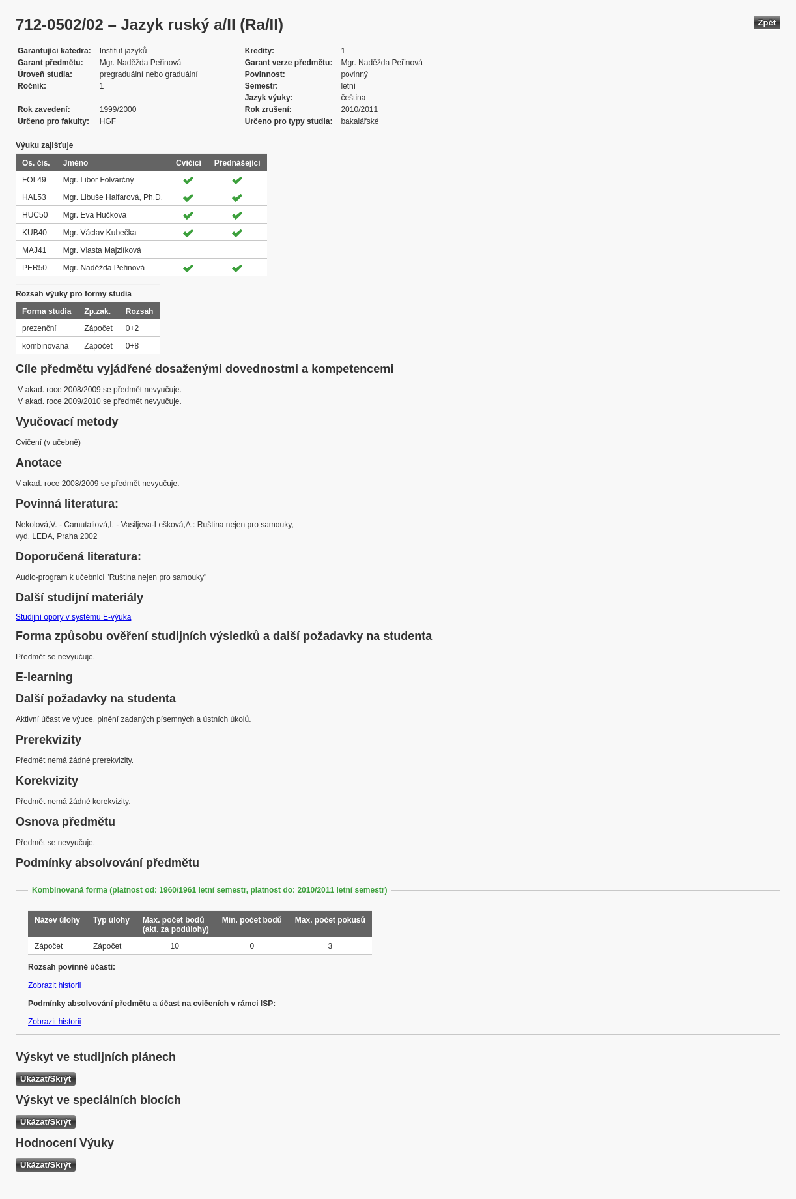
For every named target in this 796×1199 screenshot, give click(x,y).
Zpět (767, 22)
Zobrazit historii (54, 985)
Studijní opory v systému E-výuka (73, 617)
